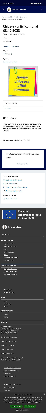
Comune (22, 17)
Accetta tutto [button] (16, 406)
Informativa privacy (9, 387)
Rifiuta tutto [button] (30, 406)
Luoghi (6, 314)
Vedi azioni (16, 47)
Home (4, 17)
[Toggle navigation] (3, 9)
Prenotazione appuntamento (12, 368)
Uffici (5, 249)
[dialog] (23, 402)
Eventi (6, 317)
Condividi (7, 47)
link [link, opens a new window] (39, 402)
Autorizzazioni (8, 290)
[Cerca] (42, 10)
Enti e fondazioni (9, 252)
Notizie (6, 301)
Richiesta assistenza (10, 376)
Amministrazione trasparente (12, 384)
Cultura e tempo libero (10, 272)
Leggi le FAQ (7, 373)
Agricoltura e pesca (9, 292)
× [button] (44, 394)
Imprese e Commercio (10, 274)
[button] (23, 410)
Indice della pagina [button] (11, 103)
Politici (6, 255)
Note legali (7, 390)
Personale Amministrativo (11, 258)
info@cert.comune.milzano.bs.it (13, 358)
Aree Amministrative (10, 246)
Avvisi (16, 17)
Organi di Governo (9, 244)
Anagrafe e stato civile (10, 269)
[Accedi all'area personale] (35, 3)
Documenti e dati (9, 260)
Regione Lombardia (8, 3)
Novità (10, 17)
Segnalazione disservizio (11, 371)
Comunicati (7, 304)
